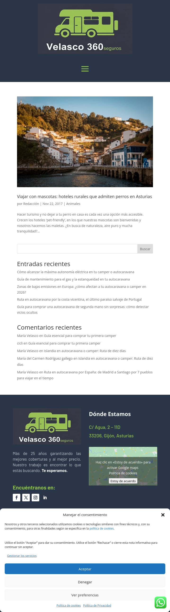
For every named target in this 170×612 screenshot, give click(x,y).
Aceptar (84, 569)
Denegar (85, 582)
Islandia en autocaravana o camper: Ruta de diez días (85, 351)
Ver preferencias (85, 595)
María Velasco (27, 335)
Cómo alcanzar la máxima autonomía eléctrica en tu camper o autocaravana (75, 272)
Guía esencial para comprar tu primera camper (80, 335)
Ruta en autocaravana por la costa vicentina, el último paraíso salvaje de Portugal (79, 299)
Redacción (31, 203)
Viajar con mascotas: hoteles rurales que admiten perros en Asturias (84, 196)
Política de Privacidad (97, 605)
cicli (20, 343)
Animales (73, 203)
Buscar (145, 249)
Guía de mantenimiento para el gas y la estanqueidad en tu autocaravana (73, 279)
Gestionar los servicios (22, 556)
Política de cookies (69, 605)
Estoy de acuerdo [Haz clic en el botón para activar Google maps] (123, 481)
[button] (163, 514)
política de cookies (101, 528)
